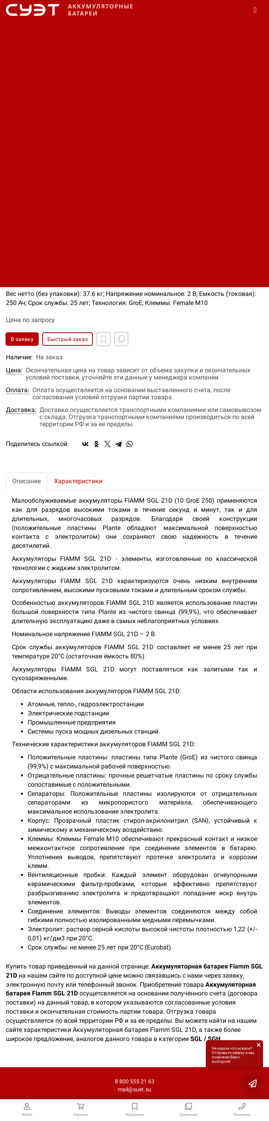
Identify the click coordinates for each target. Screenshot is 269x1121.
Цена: (14, 370)
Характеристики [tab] (78, 481)
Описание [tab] (26, 481)
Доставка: (21, 410)
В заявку (22, 339)
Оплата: (17, 390)
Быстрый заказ (67, 339)
